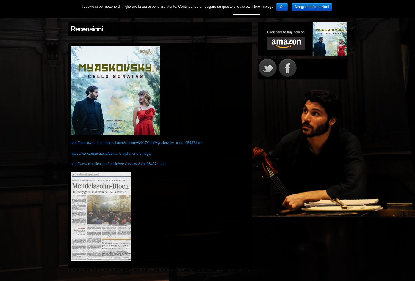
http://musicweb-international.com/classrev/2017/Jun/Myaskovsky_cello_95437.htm (136, 143)
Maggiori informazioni (312, 7)
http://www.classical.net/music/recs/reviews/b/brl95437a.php (118, 164)
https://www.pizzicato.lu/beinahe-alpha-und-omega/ (111, 153)
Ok (282, 7)
